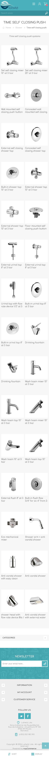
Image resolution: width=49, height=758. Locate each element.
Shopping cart (45, 4)
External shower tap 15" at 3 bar (36, 188)
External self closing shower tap (12, 149)
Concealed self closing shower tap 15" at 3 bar (35, 151)
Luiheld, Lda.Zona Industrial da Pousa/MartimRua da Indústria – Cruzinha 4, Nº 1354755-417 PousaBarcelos (24, 727)
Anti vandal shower (35, 576)
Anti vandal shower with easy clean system (11, 579)
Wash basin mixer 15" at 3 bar (36, 382)
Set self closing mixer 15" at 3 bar (12, 71)
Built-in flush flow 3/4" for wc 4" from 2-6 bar (36, 501)
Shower (18, 28)
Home (8, 28)
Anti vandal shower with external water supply (35, 617)
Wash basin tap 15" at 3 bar (11, 421)
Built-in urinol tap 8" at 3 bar (35, 305)
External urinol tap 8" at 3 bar (11, 266)
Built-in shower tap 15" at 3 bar (11, 188)
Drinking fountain (34, 342)
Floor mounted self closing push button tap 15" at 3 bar (36, 229)
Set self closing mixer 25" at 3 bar (36, 71)
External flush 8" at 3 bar (12, 499)
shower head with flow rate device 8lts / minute (12, 617)
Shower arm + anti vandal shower (35, 538)
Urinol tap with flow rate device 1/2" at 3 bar (11, 306)
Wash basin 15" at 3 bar (11, 460)
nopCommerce (29, 749)
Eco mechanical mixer (9, 538)
